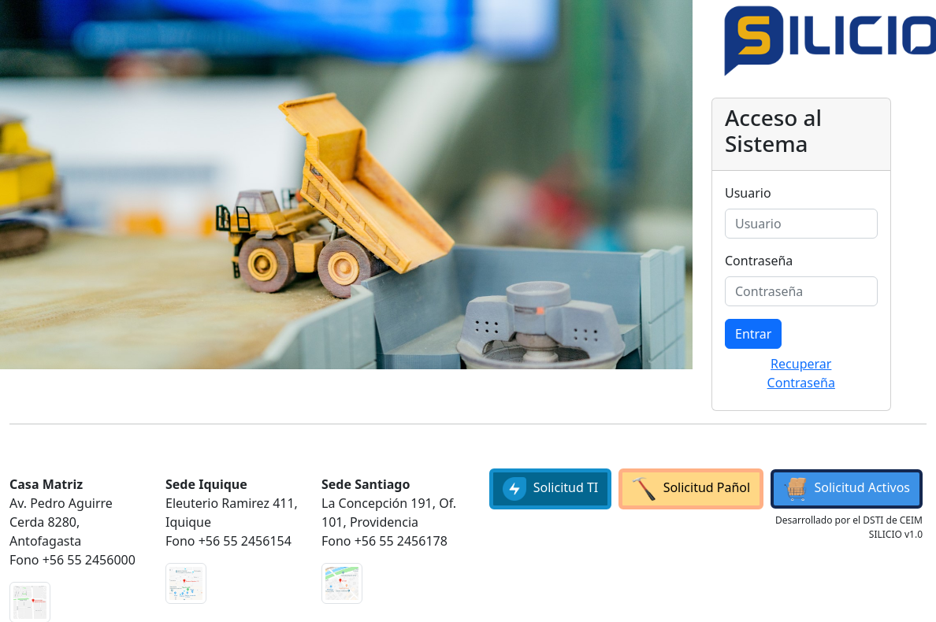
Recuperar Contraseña (801, 373)
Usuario (748, 193)
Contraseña (759, 260)
